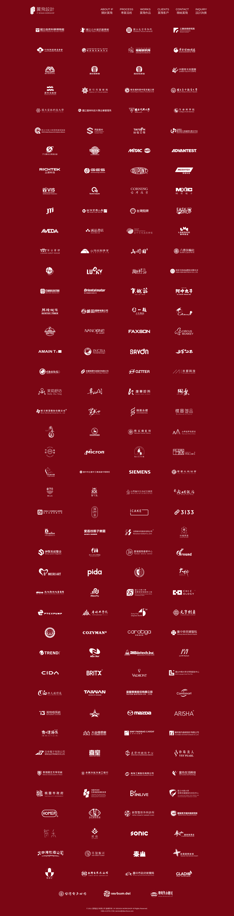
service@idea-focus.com (124, 911)
